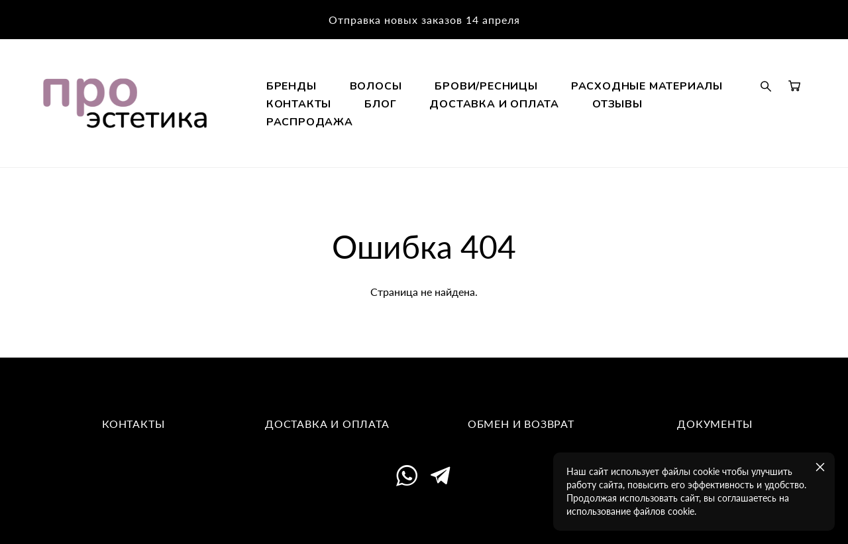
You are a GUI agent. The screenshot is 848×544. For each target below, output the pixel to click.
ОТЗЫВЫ (534, 140)
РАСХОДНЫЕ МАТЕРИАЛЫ (422, 122)
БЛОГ (645, 122)
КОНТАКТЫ (563, 122)
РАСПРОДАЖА (635, 140)
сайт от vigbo (424, 514)
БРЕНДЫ (371, 104)
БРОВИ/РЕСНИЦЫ (566, 104)
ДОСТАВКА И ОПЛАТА (411, 140)
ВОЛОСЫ (455, 104)
